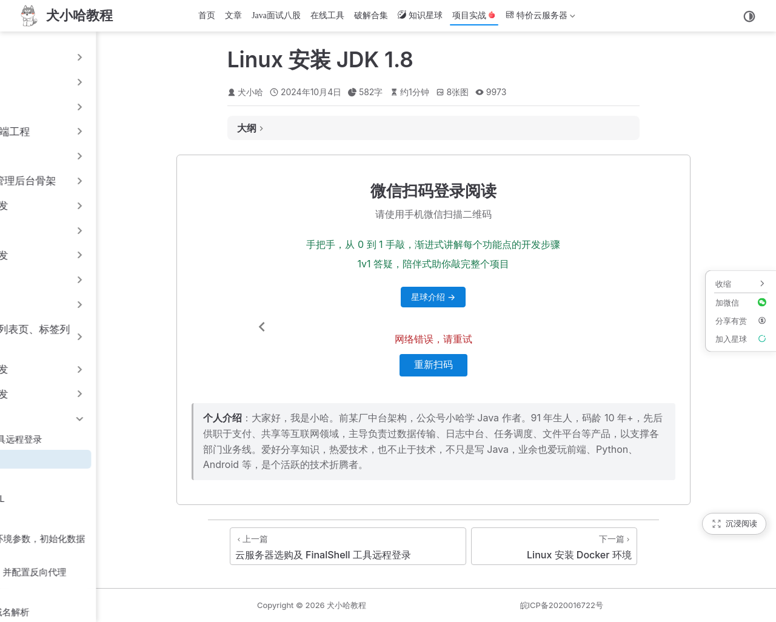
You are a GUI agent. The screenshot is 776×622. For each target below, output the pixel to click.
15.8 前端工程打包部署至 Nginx (81, 592)
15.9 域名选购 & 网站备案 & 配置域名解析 (101, 612)
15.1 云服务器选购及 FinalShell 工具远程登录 (107, 439)
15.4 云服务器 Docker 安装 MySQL (88, 498)
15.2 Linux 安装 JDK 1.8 (65, 458)
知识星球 (420, 15)
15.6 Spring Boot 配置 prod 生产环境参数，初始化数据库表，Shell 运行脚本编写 (128, 545)
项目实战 (474, 15)
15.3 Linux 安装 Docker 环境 (75, 478)
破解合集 (371, 15)
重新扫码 (523, 364)
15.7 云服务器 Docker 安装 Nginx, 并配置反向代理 (119, 572)
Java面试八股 (276, 15)
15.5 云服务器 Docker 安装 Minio (84, 518)
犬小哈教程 (458, 605)
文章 (233, 15)
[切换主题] (749, 16)
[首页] (65, 16)
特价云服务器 (540, 17)
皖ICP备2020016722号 (617, 605)
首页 (206, 15)
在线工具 (327, 15)
